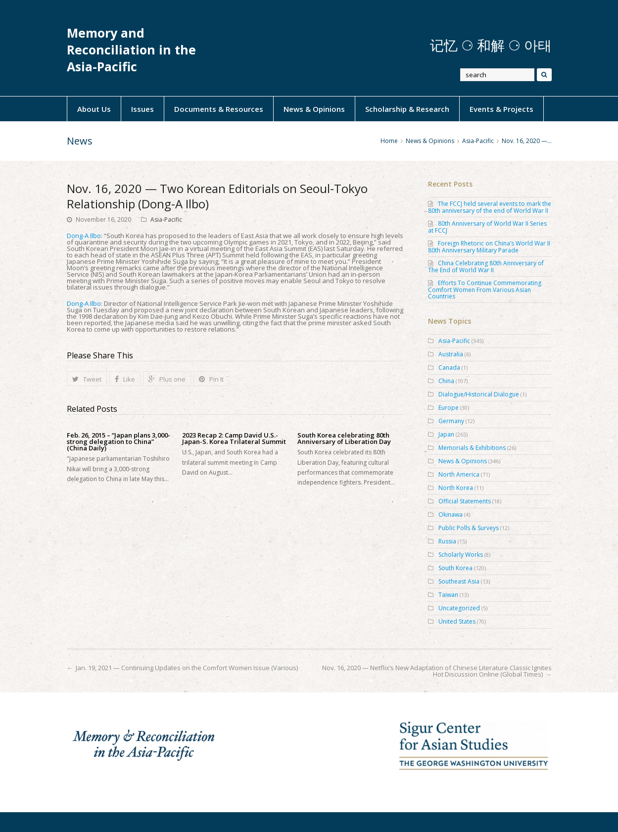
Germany (451, 421)
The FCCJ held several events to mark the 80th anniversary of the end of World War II (489, 207)
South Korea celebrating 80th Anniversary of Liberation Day (344, 438)
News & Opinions (314, 109)
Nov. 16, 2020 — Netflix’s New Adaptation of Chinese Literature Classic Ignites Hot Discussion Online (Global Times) (437, 671)
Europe (448, 407)
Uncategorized (459, 608)
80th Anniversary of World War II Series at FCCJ (487, 227)
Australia (450, 354)
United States (456, 621)
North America (458, 474)
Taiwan (448, 594)
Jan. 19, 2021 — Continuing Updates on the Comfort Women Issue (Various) (187, 667)
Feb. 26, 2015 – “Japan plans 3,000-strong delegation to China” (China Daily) (118, 441)
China (446, 381)
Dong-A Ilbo (84, 235)
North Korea (455, 488)
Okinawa (450, 514)
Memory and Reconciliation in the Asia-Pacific (131, 50)
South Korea (455, 568)
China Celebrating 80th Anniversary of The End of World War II (486, 266)
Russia (447, 541)
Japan (446, 434)
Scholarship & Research (407, 109)
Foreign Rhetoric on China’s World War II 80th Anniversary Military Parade (489, 246)
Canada (449, 367)
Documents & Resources (218, 109)
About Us (94, 109)
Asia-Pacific (166, 219)
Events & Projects (501, 109)
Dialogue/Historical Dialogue (478, 394)
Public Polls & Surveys (468, 528)
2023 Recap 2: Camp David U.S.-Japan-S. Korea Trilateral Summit (234, 438)
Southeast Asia (458, 581)
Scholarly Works (460, 554)
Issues (142, 109)
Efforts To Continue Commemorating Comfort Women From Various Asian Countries (484, 289)
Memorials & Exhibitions (472, 447)
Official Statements (464, 501)
